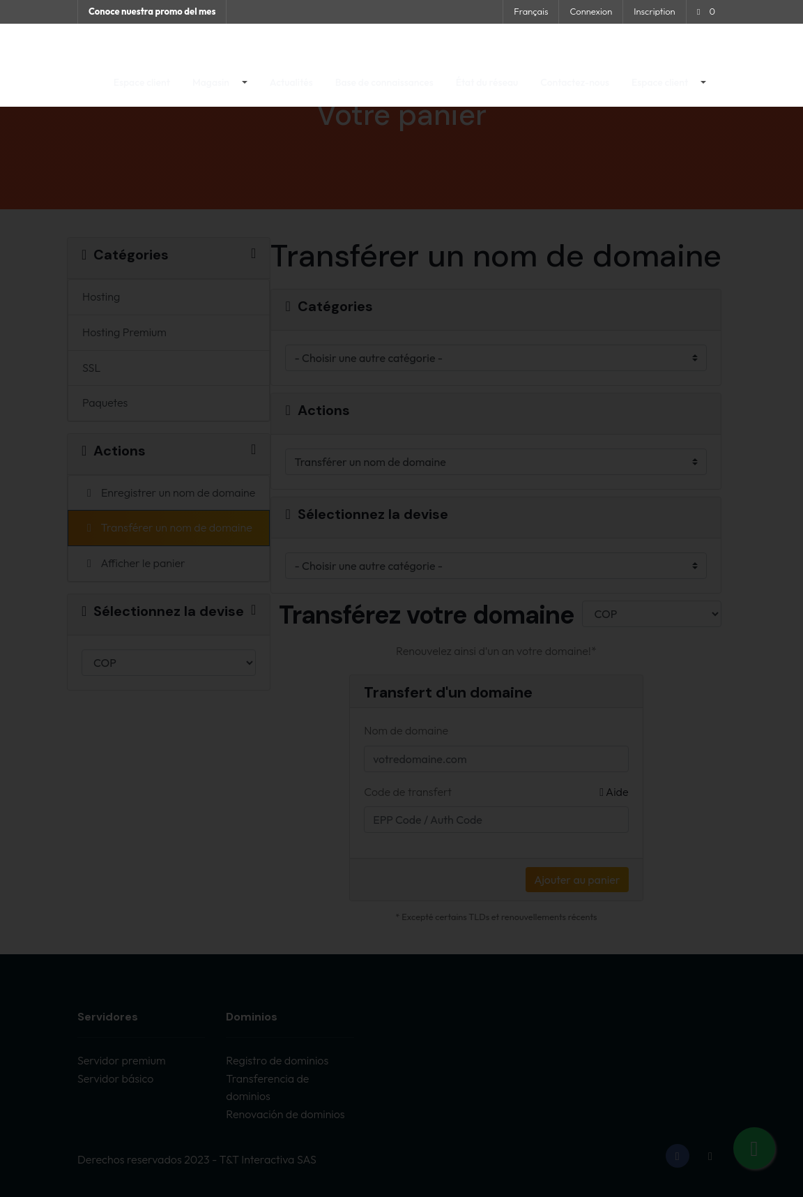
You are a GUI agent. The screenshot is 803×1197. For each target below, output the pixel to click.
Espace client (142, 91)
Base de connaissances (384, 91)
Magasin (211, 91)
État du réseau (487, 91)
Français (531, 11)
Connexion (590, 11)
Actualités (291, 91)
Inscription (654, 11)
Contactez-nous (574, 91)
